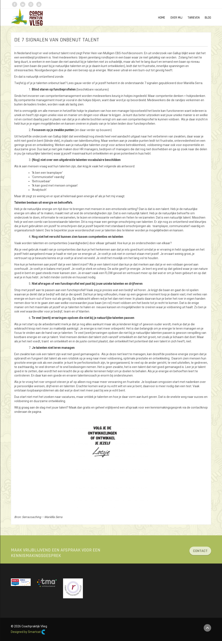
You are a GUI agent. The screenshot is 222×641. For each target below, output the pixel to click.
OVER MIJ (176, 18)
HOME (161, 18)
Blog (208, 18)
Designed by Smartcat (28, 632)
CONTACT (200, 552)
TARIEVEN (193, 18)
